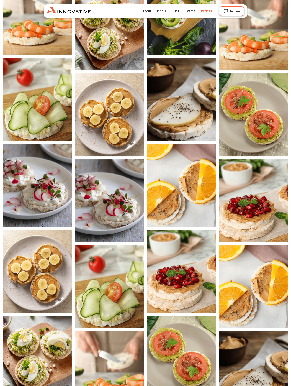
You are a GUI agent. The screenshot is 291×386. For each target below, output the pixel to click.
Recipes (206, 11)
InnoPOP (163, 11)
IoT (177, 11)
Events (190, 11)
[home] (74, 11)
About (146, 11)
